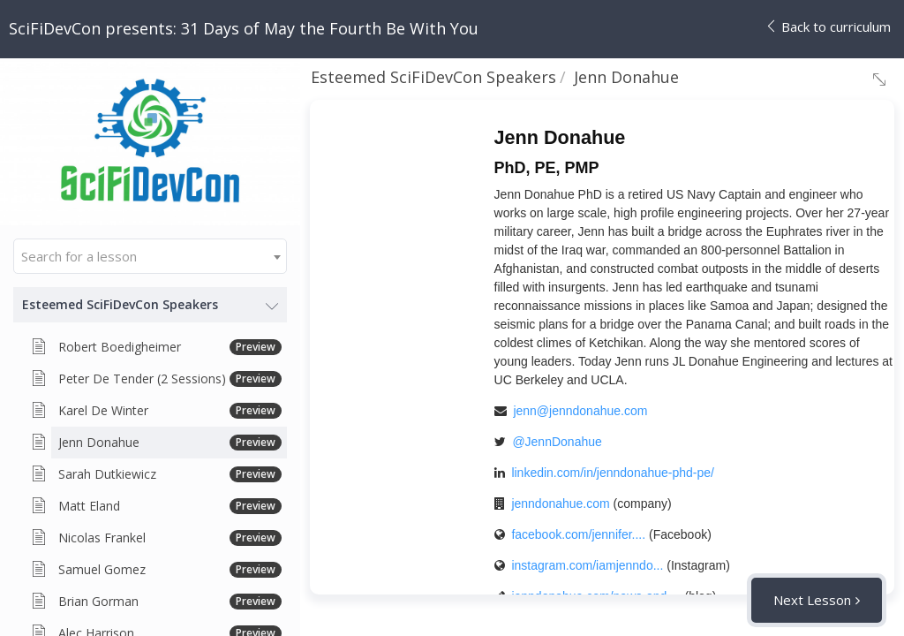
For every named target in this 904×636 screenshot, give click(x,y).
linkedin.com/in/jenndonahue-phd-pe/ (612, 473)
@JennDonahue (556, 442)
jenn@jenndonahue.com (580, 411)
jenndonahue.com (560, 503)
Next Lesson (812, 600)
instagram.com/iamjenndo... (587, 565)
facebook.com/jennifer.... (578, 534)
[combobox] (150, 256)
